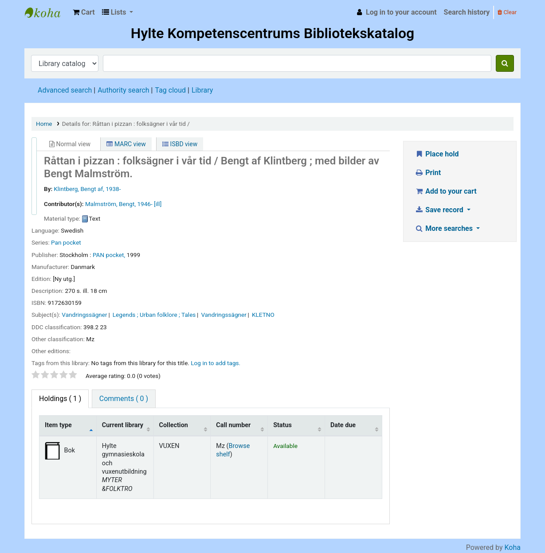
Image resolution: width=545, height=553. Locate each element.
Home (44, 123)
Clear (507, 12)
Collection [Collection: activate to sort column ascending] (173, 425)
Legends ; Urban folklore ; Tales (154, 314)
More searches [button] (444, 228)
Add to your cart (446, 191)
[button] (83, 12)
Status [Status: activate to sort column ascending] (282, 425)
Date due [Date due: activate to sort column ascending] (343, 425)
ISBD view (179, 144)
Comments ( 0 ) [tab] (123, 398)
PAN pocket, (109, 254)
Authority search (123, 90)
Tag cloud (170, 90)
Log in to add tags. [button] (215, 362)
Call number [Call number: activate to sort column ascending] (233, 425)
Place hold (437, 154)
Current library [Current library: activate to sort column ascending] (122, 425)
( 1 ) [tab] (60, 398)
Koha (513, 547)
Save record (440, 210)
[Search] (505, 63)
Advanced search (65, 90)
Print (428, 172)
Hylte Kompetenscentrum (47, 12)
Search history (467, 12)
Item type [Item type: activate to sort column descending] (58, 425)
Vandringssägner (84, 314)
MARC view (125, 144)
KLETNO (263, 314)
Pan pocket (66, 242)
